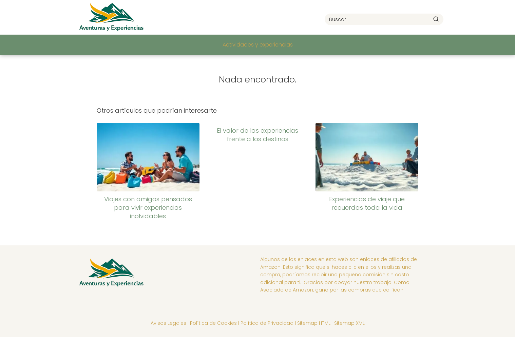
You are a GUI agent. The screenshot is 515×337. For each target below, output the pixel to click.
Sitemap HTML (313, 323)
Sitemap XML (349, 323)
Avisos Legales (168, 323)
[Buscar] (436, 19)
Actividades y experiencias (258, 45)
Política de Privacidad (267, 323)
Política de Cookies (213, 323)
